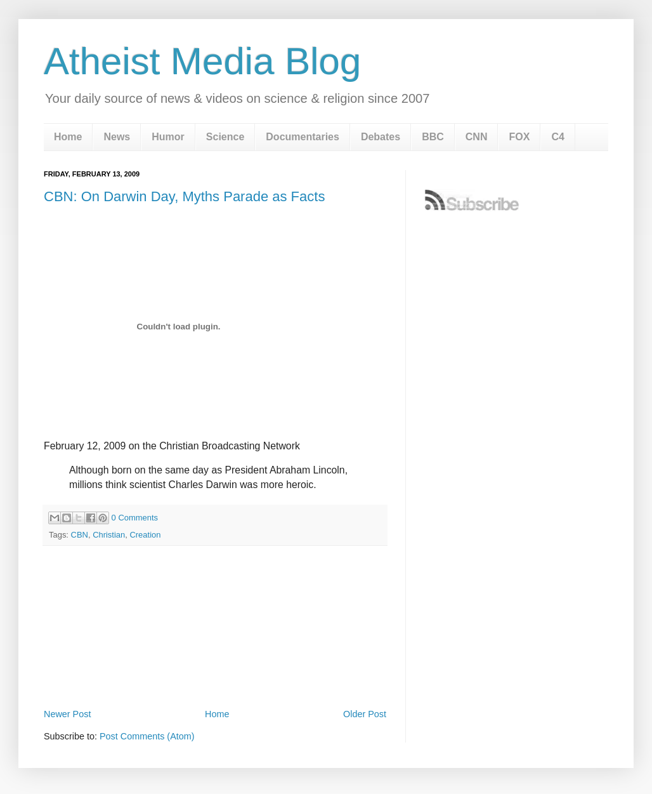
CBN (79, 534)
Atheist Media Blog (202, 61)
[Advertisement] (215, 670)
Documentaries (302, 136)
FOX (519, 136)
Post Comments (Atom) (147, 736)
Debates (380, 136)
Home (68, 136)
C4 (557, 136)
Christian (109, 534)
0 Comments (135, 517)
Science (225, 136)
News (116, 136)
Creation (144, 534)
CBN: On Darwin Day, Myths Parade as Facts (184, 196)
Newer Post (67, 714)
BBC (433, 136)
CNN (477, 136)
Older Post (364, 714)
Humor (168, 136)
